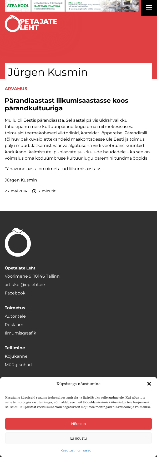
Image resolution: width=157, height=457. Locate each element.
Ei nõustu (78, 438)
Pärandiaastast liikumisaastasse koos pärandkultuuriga (66, 104)
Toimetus (15, 307)
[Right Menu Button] (149, 8)
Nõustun (78, 423)
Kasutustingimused (76, 450)
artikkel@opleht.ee (25, 284)
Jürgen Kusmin (21, 180)
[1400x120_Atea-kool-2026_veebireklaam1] (72, 6)
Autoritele (15, 316)
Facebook (15, 293)
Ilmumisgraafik (20, 333)
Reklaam (14, 324)
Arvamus (16, 88)
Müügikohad (18, 364)
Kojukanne (16, 356)
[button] (149, 383)
